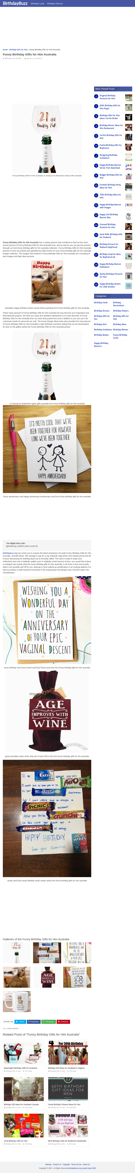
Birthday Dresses (55, 3)
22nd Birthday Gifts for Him (15, 1141)
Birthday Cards (37, 3)
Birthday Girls (100, 324)
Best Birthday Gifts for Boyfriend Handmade (67, 1141)
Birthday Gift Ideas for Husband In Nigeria (66, 1068)
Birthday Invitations (103, 329)
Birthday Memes (120, 329)
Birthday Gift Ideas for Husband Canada (21, 1104)
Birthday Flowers (121, 311)
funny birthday (13, 1029)
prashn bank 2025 (89, 1168)
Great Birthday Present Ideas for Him (64, 1104)
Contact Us (57, 1164)
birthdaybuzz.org (10, 553)
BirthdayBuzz (15, 3)
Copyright (66, 1164)
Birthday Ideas (119, 324)
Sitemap (48, 1164)
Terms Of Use (76, 1164)
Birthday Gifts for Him (13, 58)
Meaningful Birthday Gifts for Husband (20, 1068)
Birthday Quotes (101, 335)
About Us (86, 1164)
